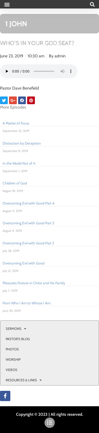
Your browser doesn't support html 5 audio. (39, 71)
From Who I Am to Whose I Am (26, 303)
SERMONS (16, 328)
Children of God (15, 183)
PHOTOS (12, 349)
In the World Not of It (19, 163)
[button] (7, 4)
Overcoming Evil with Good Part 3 (28, 223)
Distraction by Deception (22, 143)
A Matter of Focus (16, 123)
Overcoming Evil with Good (23, 263)
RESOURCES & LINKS (24, 380)
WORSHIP (13, 359)
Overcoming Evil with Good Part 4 (28, 203)
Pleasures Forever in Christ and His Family (34, 283)
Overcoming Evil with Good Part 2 (28, 243)
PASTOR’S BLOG (18, 339)
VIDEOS (11, 370)
